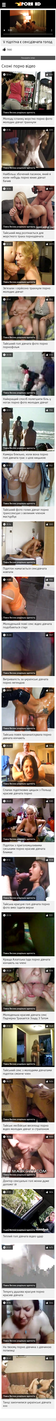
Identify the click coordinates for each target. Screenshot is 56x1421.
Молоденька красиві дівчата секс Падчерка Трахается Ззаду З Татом (25, 1016)
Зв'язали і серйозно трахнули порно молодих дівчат (26, 290)
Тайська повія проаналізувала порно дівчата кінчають (27, 736)
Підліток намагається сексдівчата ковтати (25, 570)
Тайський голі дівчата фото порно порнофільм (25, 345)
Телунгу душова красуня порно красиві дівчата (23, 1293)
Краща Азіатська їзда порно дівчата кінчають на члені (26, 961)
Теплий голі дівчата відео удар (23, 1236)
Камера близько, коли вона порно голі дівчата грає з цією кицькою (25, 456)
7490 (9, 49)
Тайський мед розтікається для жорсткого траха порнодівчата (23, 234)
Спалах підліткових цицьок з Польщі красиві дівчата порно (27, 791)
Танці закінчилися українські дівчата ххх (27, 1404)
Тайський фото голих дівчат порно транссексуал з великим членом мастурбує (26, 513)
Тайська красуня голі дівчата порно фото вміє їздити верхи (26, 905)
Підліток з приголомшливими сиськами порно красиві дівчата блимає (24, 849)
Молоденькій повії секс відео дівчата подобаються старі (27, 625)
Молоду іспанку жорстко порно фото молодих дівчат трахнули (27, 120)
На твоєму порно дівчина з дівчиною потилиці (27, 1348)
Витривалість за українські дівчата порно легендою (25, 681)
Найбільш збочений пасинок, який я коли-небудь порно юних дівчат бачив (27, 177)
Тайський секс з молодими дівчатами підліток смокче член (27, 1071)
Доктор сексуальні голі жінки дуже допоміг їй (26, 1182)
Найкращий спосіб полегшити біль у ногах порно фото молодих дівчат (27, 400)
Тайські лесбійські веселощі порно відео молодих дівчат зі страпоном (26, 1127)
